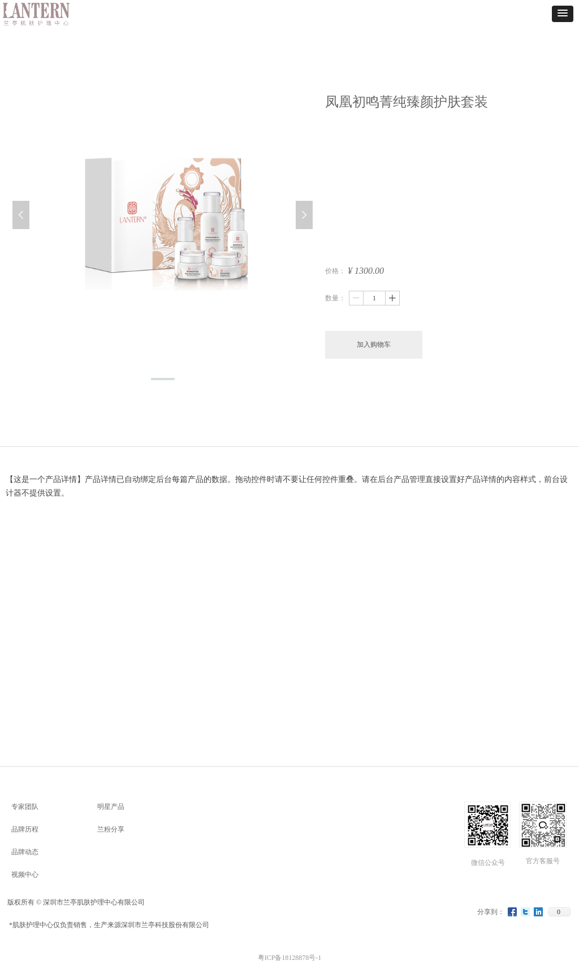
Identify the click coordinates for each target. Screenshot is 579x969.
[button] (562, 14)
